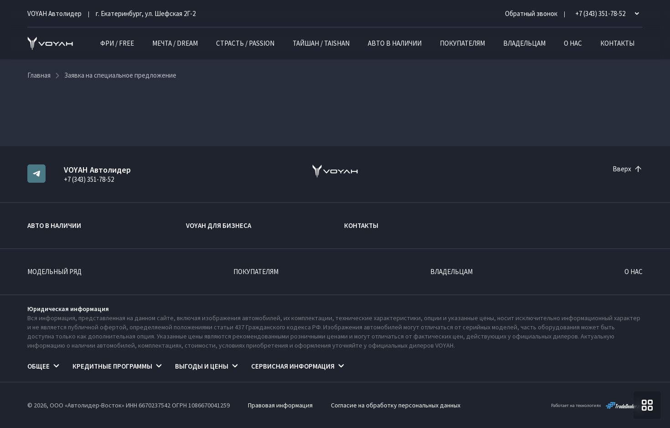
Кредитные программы (112, 366)
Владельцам (524, 43)
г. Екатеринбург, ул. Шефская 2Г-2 (146, 13)
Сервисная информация (293, 366)
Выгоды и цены (201, 366)
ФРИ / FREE (117, 43)
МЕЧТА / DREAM (175, 43)
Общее (38, 366)
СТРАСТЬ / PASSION (245, 43)
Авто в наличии (395, 43)
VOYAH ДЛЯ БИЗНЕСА (218, 225)
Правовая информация (280, 405)
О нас (573, 43)
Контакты (617, 43)
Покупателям (462, 43)
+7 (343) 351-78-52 (89, 179)
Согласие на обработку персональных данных (395, 405)
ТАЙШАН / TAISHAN (321, 43)
